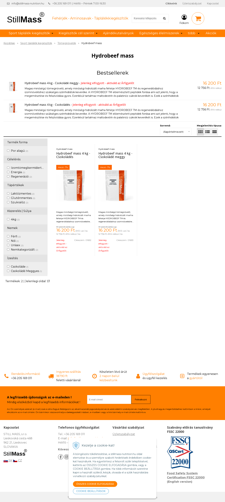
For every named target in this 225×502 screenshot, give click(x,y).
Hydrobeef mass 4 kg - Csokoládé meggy (51, 83)
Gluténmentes (23, 198)
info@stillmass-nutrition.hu (28, 3)
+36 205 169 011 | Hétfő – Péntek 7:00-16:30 (79, 3)
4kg (15, 219)
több (193, 33)
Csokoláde (19, 266)
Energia (18, 172)
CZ (17, 460)
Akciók (211, 33)
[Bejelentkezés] (184, 19)
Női (15, 240)
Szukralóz (19, 202)
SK (8, 460)
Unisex (17, 245)
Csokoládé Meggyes (26, 271)
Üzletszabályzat (192, 3)
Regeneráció (21, 176)
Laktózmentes (22, 193)
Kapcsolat (213, 3)
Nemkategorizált (24, 249)
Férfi (16, 236)
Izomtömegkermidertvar (30, 167)
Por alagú (19, 150)
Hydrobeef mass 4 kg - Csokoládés (47, 105)
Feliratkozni (141, 399)
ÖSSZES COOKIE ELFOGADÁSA (95, 484)
